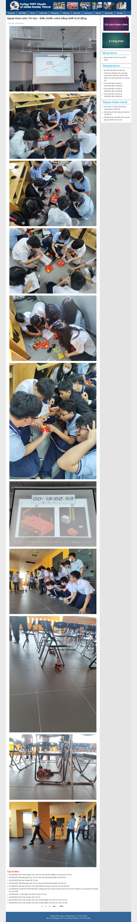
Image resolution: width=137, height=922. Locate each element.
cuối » (61, 906)
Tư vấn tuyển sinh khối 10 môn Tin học (32, 894)
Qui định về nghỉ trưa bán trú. (114, 70)
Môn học (66, 13)
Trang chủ (11, 13)
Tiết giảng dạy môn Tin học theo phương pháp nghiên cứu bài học (42, 883)
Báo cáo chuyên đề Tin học (28, 880)
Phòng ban (55, 13)
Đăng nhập (109, 13)
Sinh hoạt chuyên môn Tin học (29, 897)
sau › (54, 906)
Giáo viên (76, 13)
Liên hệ (98, 13)
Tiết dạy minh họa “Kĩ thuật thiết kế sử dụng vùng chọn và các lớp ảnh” (44, 886)
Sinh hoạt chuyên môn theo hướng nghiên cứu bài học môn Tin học (42, 900)
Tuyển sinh (43, 13)
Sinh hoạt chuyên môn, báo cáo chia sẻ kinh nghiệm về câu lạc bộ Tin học (45, 875)
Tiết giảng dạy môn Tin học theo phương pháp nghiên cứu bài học (42, 877)
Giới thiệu (22, 13)
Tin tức (32, 13)
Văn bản (120, 13)
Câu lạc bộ (88, 13)
